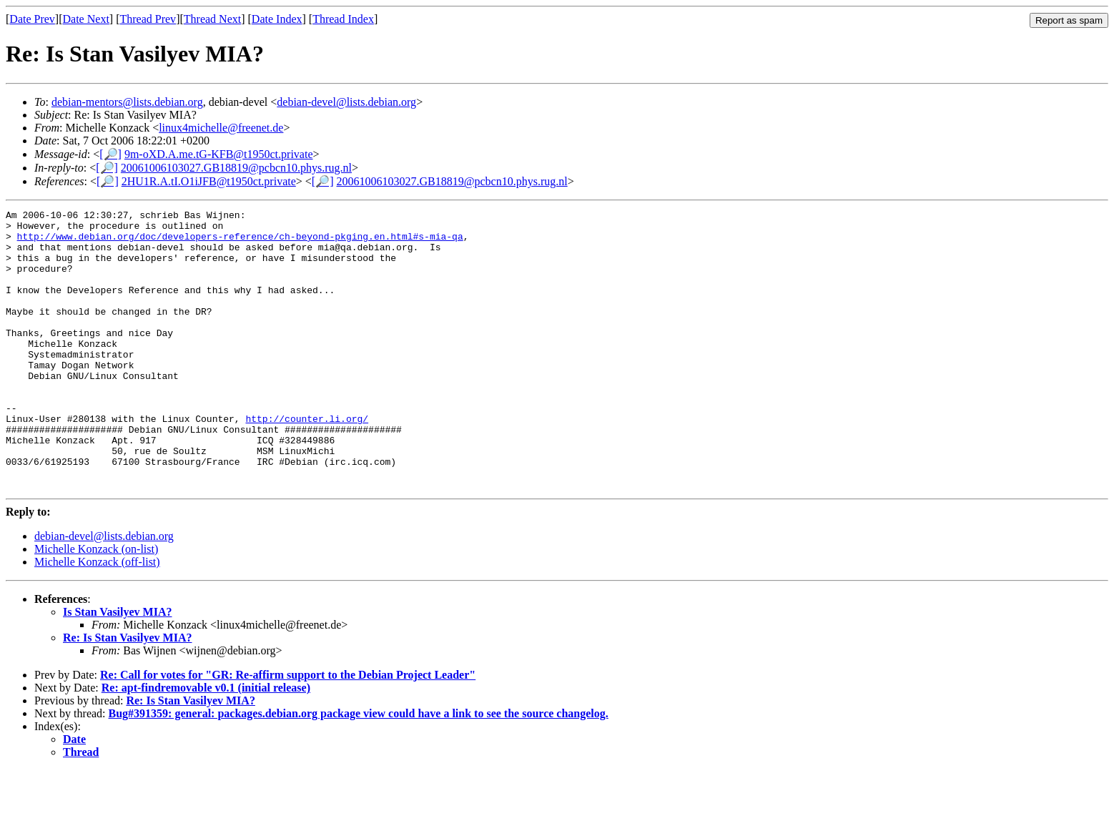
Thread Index (343, 19)
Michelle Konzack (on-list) (96, 605)
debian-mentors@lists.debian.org (127, 102)
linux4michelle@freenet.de (221, 128)
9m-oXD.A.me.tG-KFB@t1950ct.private (218, 154)
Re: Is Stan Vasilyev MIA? (127, 693)
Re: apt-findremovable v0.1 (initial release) (206, 743)
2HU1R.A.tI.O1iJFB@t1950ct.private (209, 181)
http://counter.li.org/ (306, 461)
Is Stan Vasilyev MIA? (117, 668)
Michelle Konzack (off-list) (97, 617)
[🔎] (110, 154)
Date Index (277, 19)
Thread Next (212, 19)
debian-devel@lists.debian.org (346, 102)
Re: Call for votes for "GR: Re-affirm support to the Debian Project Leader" (287, 730)
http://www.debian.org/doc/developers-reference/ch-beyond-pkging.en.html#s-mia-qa (240, 242)
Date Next (86, 19)
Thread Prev (147, 19)
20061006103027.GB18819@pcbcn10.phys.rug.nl (236, 168)
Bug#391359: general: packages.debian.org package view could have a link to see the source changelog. (358, 769)
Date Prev (32, 19)
